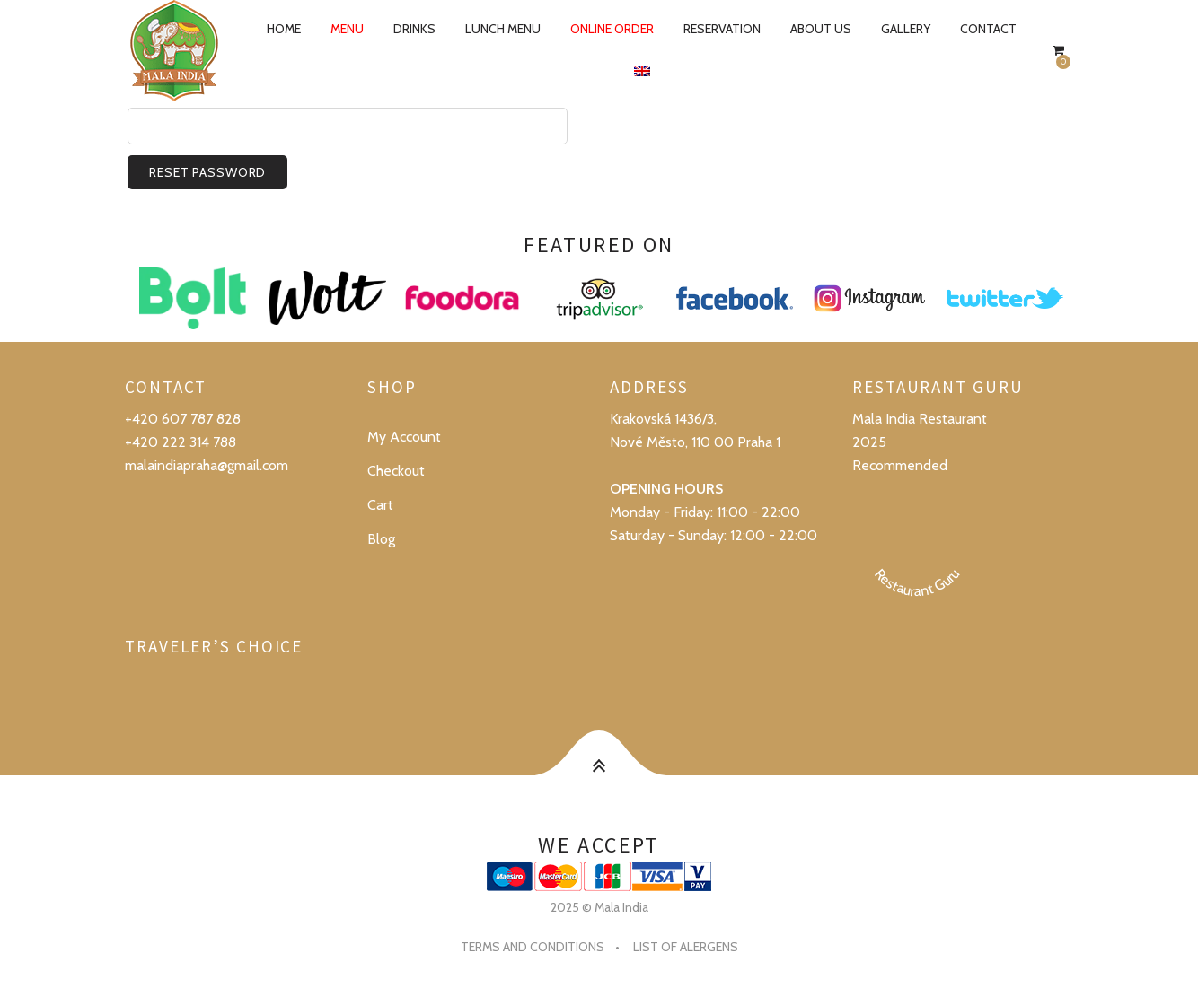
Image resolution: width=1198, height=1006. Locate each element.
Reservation (722, 29)
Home (284, 29)
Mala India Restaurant (919, 418)
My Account (404, 436)
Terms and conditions (532, 947)
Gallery (905, 29)
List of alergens (685, 947)
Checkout (396, 470)
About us (820, 29)
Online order (612, 29)
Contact (988, 29)
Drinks (414, 29)
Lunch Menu (503, 29)
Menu (347, 29)
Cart (380, 504)
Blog (381, 538)
